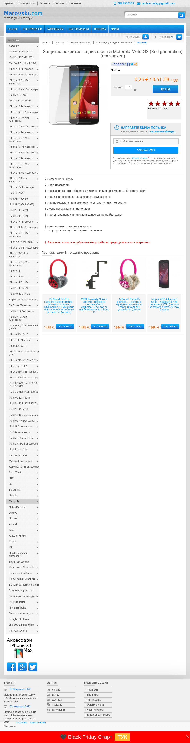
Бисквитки (93, 694)
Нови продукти (32, 28)
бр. (135, 90)
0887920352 (125, 3)
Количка (179, 37)
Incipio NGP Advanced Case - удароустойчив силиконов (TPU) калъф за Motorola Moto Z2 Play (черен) (164, 304)
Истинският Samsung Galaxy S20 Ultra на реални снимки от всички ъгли (20, 698)
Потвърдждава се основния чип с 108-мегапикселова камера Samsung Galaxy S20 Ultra (20, 717)
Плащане (57, 704)
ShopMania (21, 722)
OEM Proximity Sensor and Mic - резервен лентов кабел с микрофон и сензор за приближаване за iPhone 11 (94, 306)
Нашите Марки (95, 710)
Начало (13, 28)
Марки (115, 28)
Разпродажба (55, 28)
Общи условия (95, 704)
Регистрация (132, 36)
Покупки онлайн (37, 722)
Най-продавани (79, 28)
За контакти (58, 710)
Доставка (57, 699)
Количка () (167, 36)
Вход (145, 36)
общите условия (139, 158)
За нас (55, 694)
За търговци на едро (98, 715)
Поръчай (118, 87)
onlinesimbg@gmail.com (158, 3)
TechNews (100, 28)
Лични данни (94, 699)
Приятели (92, 689)
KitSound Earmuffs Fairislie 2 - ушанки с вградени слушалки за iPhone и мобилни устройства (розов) (129, 304)
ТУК (122, 737)
